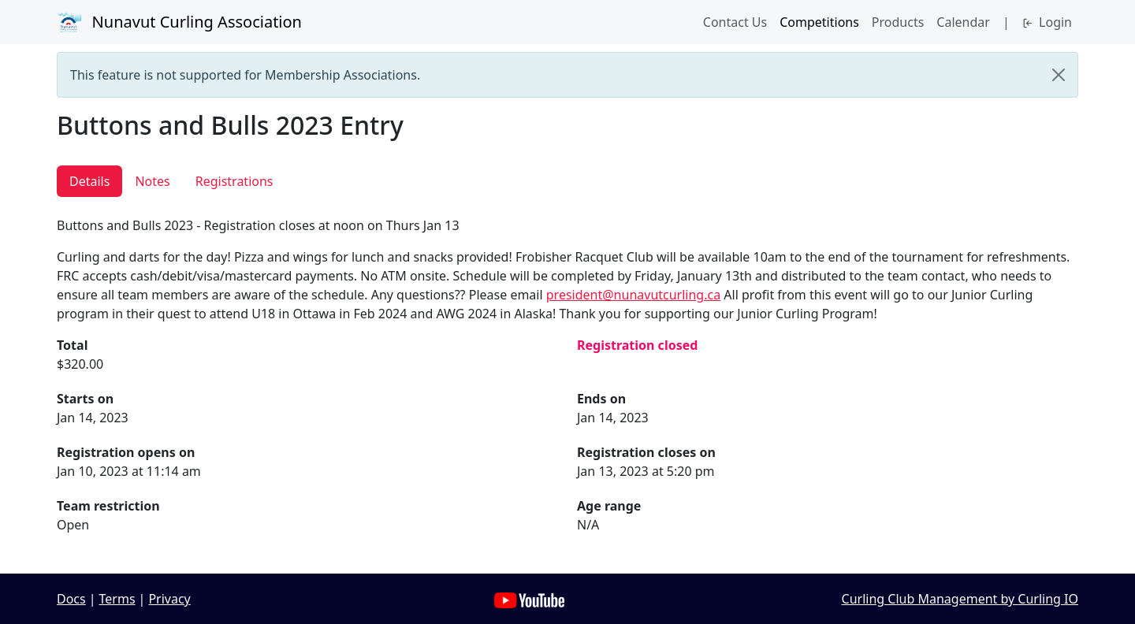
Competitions (819, 22)
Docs (71, 598)
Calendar (963, 22)
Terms (117, 598)
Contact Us (735, 22)
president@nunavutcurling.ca (633, 294)
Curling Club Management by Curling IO (960, 598)
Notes (152, 181)
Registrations (234, 181)
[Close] (1058, 75)
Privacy (169, 598)
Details (89, 181)
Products (898, 22)
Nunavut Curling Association (179, 22)
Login (1047, 22)
